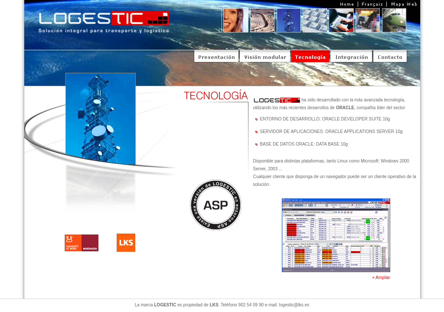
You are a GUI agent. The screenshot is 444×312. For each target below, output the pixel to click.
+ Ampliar (381, 277)
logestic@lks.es (294, 304)
